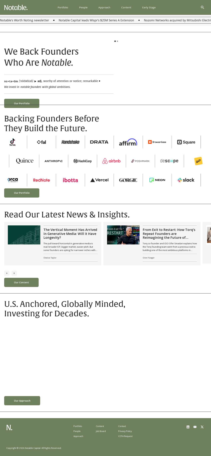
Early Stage (149, 7)
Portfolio (63, 7)
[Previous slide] (6, 273)
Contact (122, 426)
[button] (115, 41)
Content (126, 7)
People (83, 7)
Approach (104, 7)
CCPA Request (125, 436)
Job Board (101, 431)
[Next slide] (14, 273)
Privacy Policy (125, 431)
